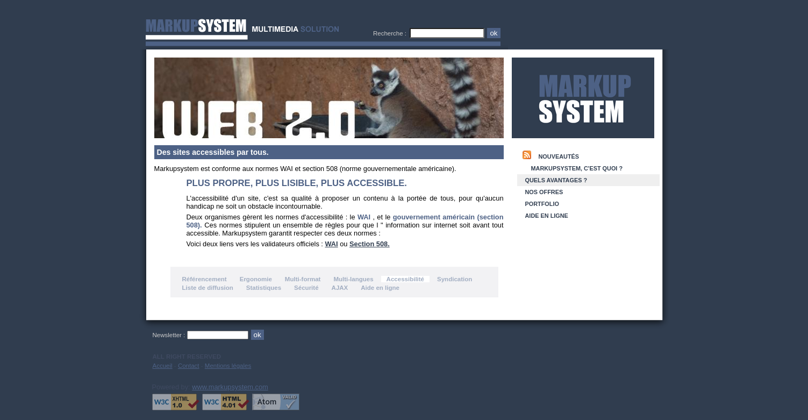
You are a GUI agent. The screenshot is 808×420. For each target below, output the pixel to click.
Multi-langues (353, 279)
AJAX (340, 287)
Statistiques (263, 287)
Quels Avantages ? (556, 180)
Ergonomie (256, 279)
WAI (331, 244)
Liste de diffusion (207, 287)
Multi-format (303, 279)
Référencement (204, 279)
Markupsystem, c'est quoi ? (577, 168)
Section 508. (369, 244)
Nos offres (544, 192)
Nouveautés (559, 156)
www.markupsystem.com (230, 387)
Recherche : (391, 33)
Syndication (454, 279)
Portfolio (542, 204)
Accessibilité (405, 279)
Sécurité (306, 287)
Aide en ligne (380, 287)
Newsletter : (170, 335)
